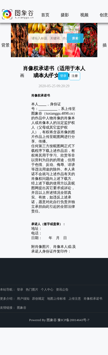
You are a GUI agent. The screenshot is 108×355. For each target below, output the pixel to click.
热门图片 (32, 289)
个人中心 (47, 289)
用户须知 (23, 298)
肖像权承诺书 (93, 298)
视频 (84, 15)
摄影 (65, 15)
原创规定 (38, 298)
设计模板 (29, 45)
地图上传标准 (56, 298)
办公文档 (43, 75)
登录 (63, 76)
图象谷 (21, 307)
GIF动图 (56, 45)
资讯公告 (62, 289)
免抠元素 (83, 45)
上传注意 (74, 298)
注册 (75, 76)
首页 (45, 15)
